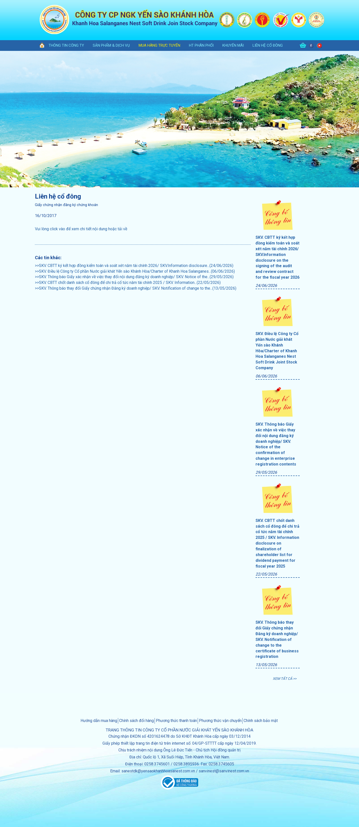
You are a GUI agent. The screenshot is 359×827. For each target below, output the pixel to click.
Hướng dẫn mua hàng (99, 720)
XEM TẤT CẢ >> (284, 679)
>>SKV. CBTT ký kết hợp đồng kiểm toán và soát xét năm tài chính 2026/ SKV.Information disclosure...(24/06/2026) (134, 265)
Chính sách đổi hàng (136, 720)
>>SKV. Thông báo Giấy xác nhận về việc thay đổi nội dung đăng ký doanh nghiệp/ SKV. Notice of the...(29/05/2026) (134, 276)
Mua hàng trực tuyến (159, 45)
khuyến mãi (233, 45)
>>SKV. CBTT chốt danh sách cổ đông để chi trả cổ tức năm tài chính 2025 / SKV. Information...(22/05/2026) (128, 282)
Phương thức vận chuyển (220, 720)
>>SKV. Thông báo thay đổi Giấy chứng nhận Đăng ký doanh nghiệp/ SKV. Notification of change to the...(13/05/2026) (135, 288)
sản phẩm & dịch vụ (111, 45)
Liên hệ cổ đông (268, 45)
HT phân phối (201, 45)
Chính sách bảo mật (261, 720)
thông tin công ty (66, 45)
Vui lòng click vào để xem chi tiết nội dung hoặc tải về (81, 229)
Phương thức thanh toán (176, 720)
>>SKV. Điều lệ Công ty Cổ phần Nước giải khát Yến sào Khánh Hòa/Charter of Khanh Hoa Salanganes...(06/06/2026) (135, 271)
